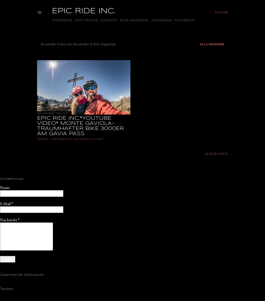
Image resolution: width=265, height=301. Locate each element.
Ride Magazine (134, 20)
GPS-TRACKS (86, 20)
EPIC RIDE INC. (83, 11)
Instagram (161, 20)
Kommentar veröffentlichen (77, 139)
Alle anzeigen (212, 44)
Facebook (185, 20)
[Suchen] (221, 12)
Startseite (62, 20)
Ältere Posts (216, 154)
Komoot (109, 20)
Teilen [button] (42, 139)
